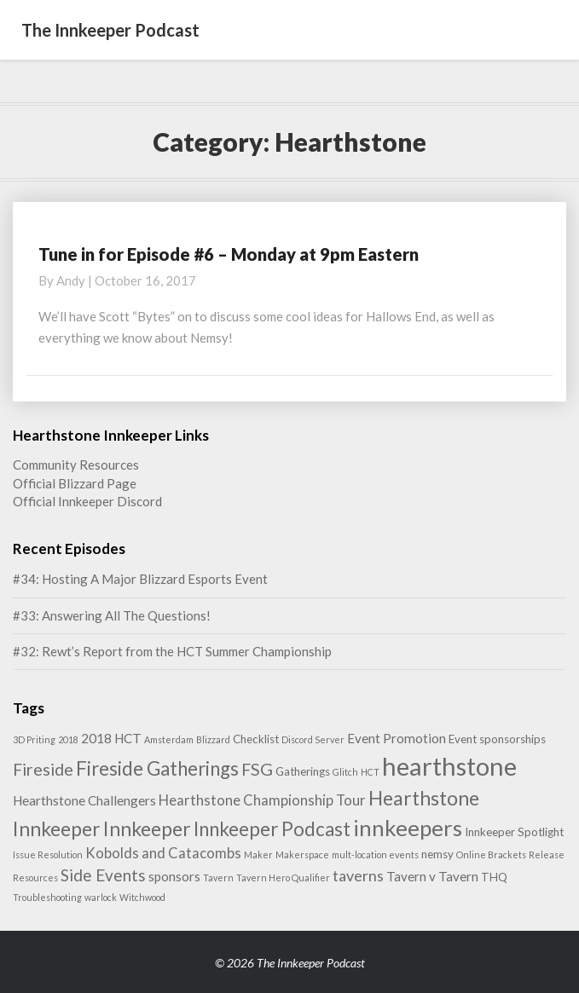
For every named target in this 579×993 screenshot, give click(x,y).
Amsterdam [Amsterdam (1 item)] (169, 739)
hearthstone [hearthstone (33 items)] (449, 766)
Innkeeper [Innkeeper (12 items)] (147, 828)
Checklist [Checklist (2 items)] (256, 739)
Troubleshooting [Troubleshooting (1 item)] (47, 897)
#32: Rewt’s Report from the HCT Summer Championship (172, 651)
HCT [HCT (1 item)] (370, 771)
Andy (70, 280)
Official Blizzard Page (74, 483)
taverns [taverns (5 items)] (358, 875)
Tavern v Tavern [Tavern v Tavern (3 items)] (432, 876)
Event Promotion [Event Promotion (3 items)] (396, 738)
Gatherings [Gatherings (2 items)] (302, 771)
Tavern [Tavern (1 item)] (218, 877)
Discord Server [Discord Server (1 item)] (313, 739)
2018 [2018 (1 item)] (68, 739)
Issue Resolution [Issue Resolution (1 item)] (48, 854)
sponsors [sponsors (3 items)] (174, 876)
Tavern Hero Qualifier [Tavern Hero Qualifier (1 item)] (283, 877)
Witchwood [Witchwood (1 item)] (142, 897)
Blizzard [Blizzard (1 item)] (213, 739)
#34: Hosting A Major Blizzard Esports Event (140, 578)
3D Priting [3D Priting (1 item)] (34, 739)
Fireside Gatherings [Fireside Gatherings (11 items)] (157, 768)
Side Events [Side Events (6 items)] (103, 875)
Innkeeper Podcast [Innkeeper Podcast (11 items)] (272, 828)
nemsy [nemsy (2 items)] (437, 854)
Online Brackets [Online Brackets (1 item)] (491, 854)
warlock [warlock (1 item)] (100, 897)
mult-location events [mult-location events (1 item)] (375, 854)
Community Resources (76, 464)
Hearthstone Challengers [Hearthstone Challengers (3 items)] (84, 800)
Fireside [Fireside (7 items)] (43, 769)
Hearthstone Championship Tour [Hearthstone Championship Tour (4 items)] (262, 800)
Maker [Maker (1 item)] (258, 854)
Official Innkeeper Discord (87, 501)
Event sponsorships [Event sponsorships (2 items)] (497, 739)
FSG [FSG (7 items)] (257, 769)
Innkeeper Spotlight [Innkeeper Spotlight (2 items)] (514, 832)
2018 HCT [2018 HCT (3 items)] (111, 738)
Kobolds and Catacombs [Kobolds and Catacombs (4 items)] (163, 853)
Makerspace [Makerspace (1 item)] (302, 854)
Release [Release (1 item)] (547, 854)
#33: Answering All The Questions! (112, 615)
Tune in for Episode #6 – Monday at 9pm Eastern (228, 254)
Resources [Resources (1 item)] (35, 877)
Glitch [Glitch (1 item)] (345, 771)
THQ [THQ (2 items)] (494, 877)
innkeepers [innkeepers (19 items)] (407, 827)
